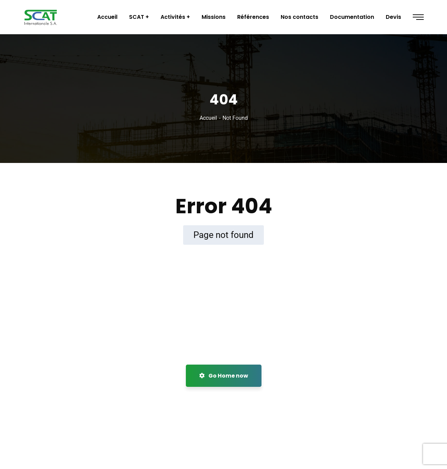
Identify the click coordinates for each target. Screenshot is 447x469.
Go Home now (223, 376)
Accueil (208, 118)
